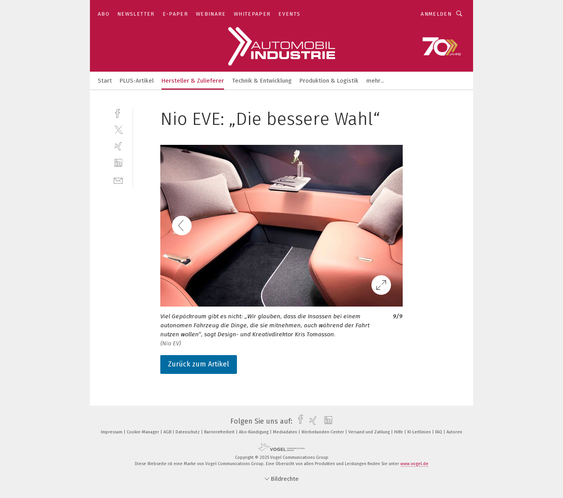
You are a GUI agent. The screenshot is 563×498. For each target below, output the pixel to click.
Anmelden (436, 14)
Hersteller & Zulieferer (192, 80)
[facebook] (118, 112)
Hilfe (399, 432)
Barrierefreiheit (220, 432)
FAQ (439, 432)
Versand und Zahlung (369, 432)
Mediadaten (285, 432)
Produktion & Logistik (329, 80)
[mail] (118, 180)
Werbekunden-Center (323, 432)
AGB (167, 432)
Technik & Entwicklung (262, 80)
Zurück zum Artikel (198, 364)
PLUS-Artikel (137, 80)
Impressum (112, 432)
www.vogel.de (414, 463)
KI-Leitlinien (419, 432)
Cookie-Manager (143, 432)
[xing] (118, 146)
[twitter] (118, 129)
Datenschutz (188, 432)
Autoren (454, 432)
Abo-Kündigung (254, 432)
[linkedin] (118, 163)
